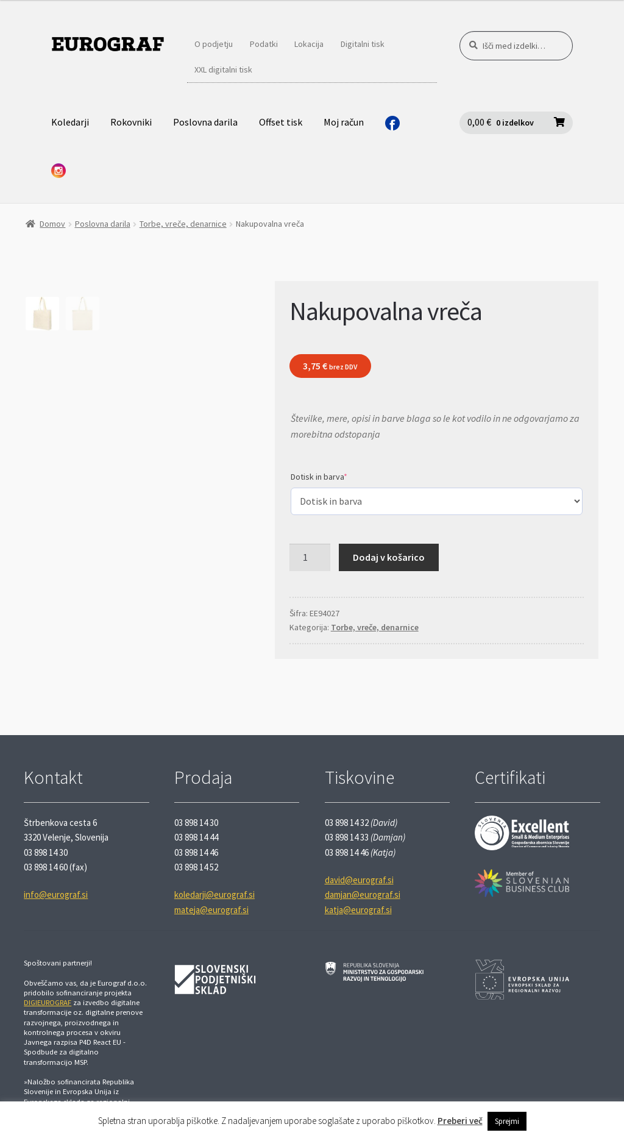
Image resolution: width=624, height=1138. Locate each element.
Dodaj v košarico (389, 557)
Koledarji (70, 122)
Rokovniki (131, 122)
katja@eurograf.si (358, 910)
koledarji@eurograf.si (214, 894)
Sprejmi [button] (507, 1121)
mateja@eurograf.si (211, 910)
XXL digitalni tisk (223, 69)
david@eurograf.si (359, 880)
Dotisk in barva (319, 476)
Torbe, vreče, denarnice (183, 223)
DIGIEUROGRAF (47, 1002)
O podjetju (213, 43)
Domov (52, 223)
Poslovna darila (205, 122)
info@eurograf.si (56, 894)
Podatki (264, 43)
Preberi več (460, 1120)
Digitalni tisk (363, 43)
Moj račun (344, 122)
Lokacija (309, 43)
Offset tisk (280, 122)
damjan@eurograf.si (362, 894)
